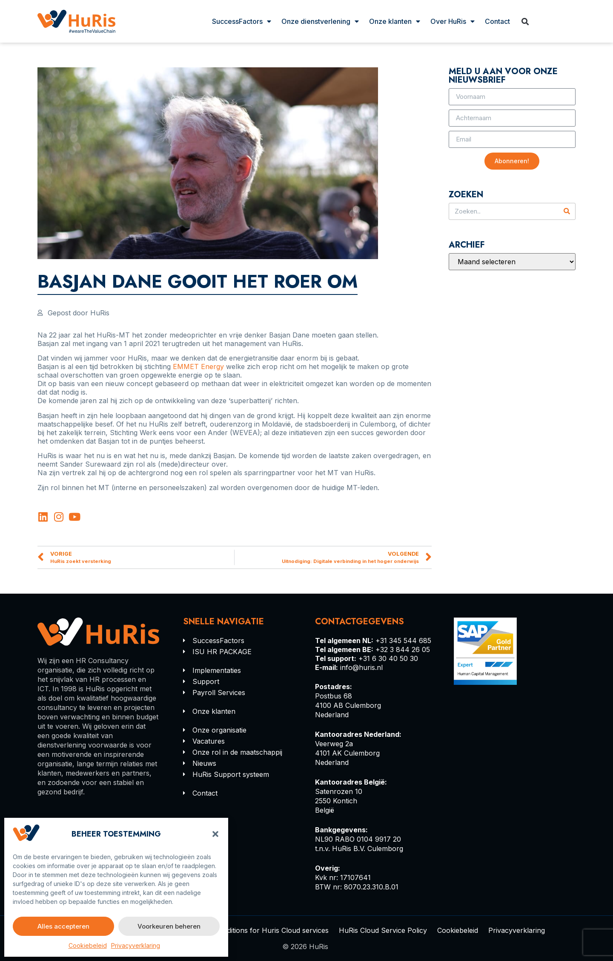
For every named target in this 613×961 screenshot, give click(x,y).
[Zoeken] (566, 211)
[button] (215, 834)
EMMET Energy (198, 366)
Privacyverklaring (135, 945)
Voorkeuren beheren (169, 926)
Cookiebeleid (88, 945)
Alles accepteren (63, 926)
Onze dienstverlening (320, 21)
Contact (497, 21)
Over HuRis (452, 21)
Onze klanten (394, 21)
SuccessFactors (241, 21)
